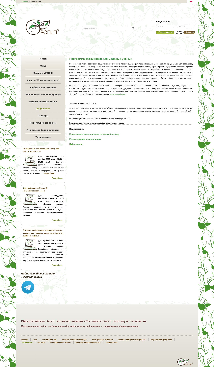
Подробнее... (58, 178)
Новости (43, 59)
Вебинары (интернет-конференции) (43, 94)
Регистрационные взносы (43, 123)
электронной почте (118, 94)
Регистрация (165, 32)
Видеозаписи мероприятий (43, 101)
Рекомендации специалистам (85, 139)
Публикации (75, 144)
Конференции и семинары (43, 87)
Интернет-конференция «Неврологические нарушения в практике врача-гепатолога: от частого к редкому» (43, 233)
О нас (43, 66)
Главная (25, 1)
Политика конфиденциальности (43, 130)
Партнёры (43, 116)
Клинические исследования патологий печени (94, 134)
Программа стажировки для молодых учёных (100, 58)
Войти (190, 32)
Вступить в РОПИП (43, 73)
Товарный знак (43, 137)
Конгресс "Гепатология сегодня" (43, 80)
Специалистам (43, 108)
